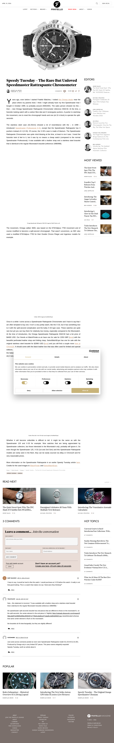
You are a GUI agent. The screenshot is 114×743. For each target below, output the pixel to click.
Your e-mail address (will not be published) (53, 548)
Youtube (71, 722)
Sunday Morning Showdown (43, 730)
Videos (89, 9)
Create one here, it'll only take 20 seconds (53, 566)
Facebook (71, 717)
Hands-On (42, 719)
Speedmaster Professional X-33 (28, 128)
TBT (43, 722)
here (71, 337)
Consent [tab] (28, 357)
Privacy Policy (92, 727)
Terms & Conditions (94, 725)
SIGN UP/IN (105, 3)
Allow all (85, 390)
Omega (20, 473)
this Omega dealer (66, 100)
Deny (29, 390)
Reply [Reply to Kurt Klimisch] (12, 590)
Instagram (71, 719)
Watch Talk (43, 726)
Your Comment (9, 536)
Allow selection (57, 390)
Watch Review (43, 728)
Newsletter (15, 730)
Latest (25, 9)
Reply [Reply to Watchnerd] (12, 652)
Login (9, 566)
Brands (42, 9)
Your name (8, 548)
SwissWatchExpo (50, 466)
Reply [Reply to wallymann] (12, 628)
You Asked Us (43, 724)
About (81, 9)
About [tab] (86, 357)
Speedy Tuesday (11, 473)
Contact (15, 732)
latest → (108, 482)
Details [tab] (57, 357)
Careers (15, 722)
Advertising (14, 724)
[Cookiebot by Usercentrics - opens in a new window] (90, 351)
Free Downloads (14, 726)
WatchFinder (35, 466)
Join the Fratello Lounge (14, 717)
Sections (33, 9)
